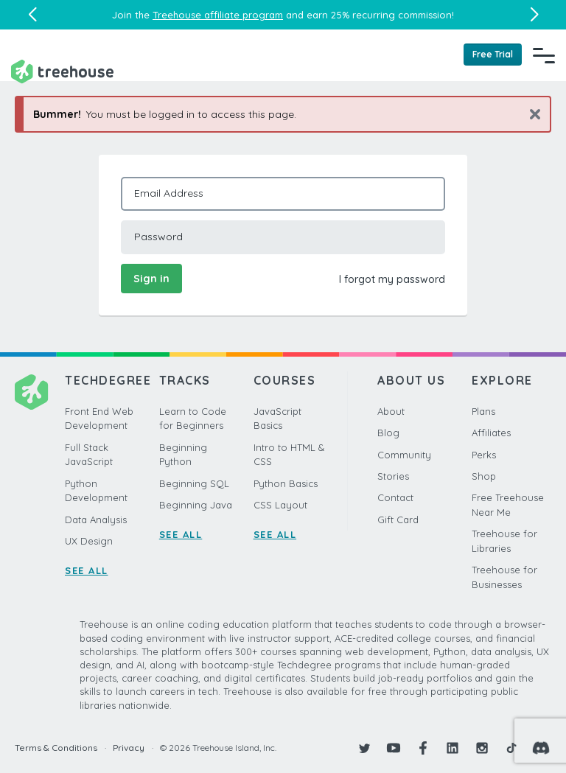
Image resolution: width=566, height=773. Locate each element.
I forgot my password (392, 279)
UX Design (89, 541)
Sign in (151, 278)
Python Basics (286, 483)
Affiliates (491, 432)
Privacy (128, 747)
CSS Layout (280, 505)
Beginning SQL (194, 483)
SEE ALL (86, 570)
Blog (388, 432)
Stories (393, 476)
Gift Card (398, 519)
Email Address (168, 193)
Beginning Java (195, 505)
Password (158, 236)
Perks (484, 455)
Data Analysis (96, 519)
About (391, 411)
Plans (483, 411)
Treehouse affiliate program (218, 15)
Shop (484, 476)
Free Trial (492, 54)
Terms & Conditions (56, 747)
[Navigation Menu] (544, 55)
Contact (395, 497)
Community (404, 455)
